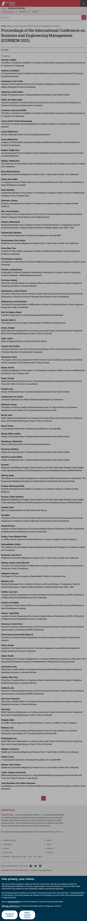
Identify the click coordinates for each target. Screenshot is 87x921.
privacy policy (13, 902)
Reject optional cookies (27, 915)
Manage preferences (10, 906)
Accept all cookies (9, 915)
